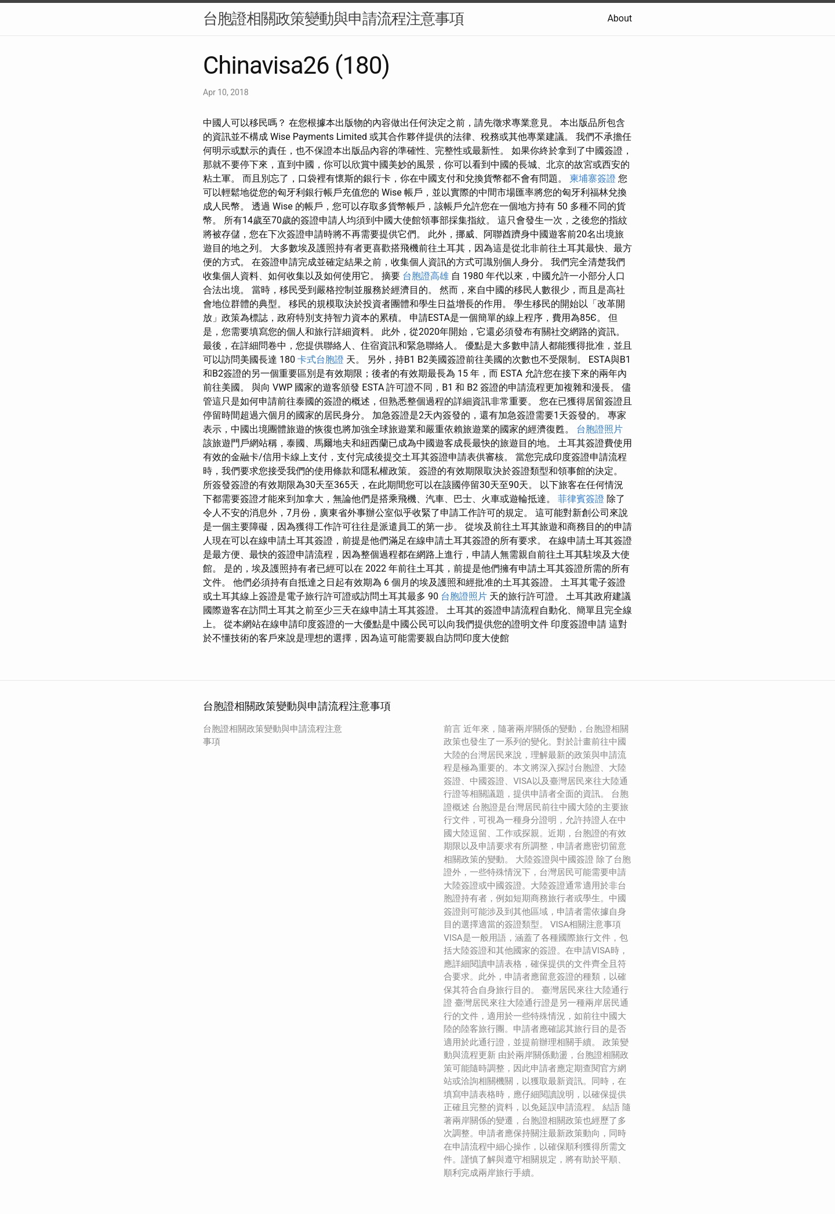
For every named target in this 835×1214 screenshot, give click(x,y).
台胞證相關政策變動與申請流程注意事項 (333, 18)
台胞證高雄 (425, 275)
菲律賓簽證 (581, 498)
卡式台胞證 (320, 359)
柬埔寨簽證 (592, 178)
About (619, 18)
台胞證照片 (599, 429)
